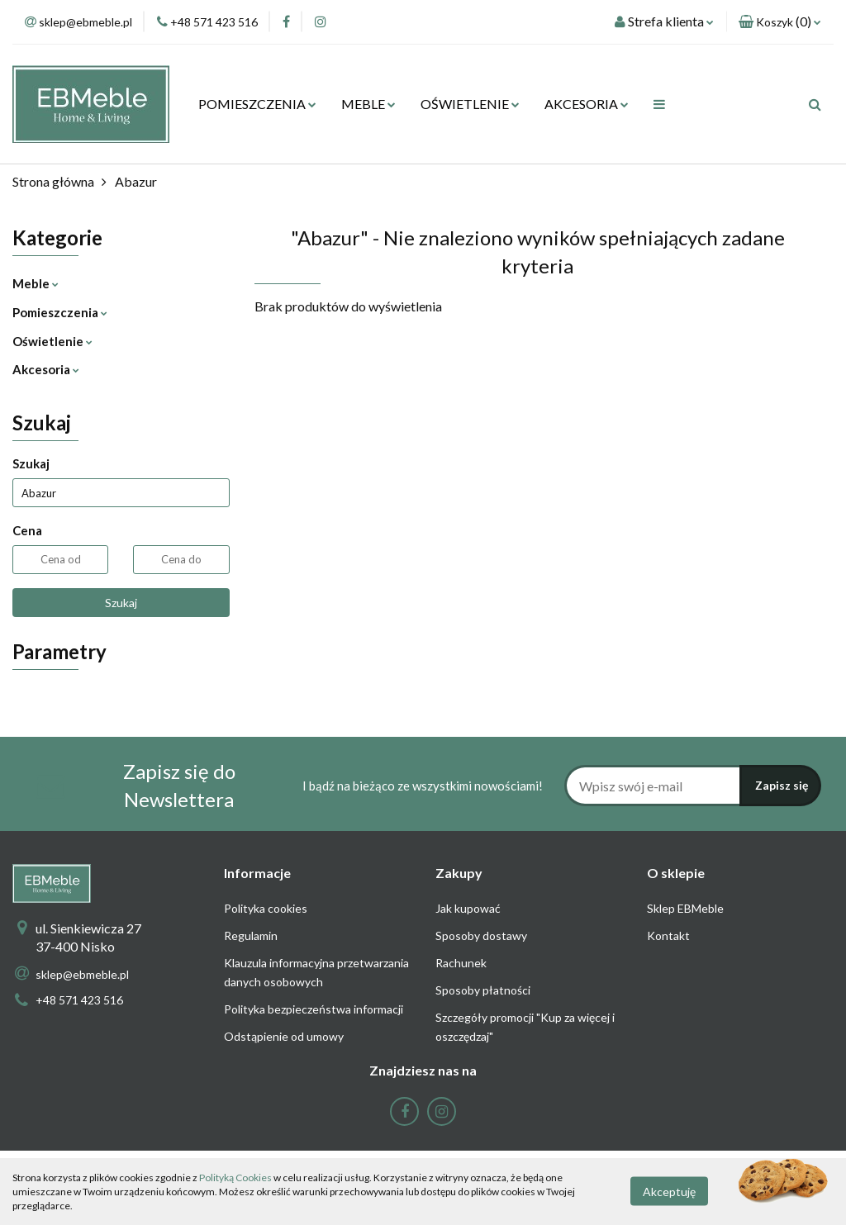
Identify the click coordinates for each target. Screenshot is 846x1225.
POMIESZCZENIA (257, 104)
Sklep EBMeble (685, 908)
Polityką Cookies (235, 1177)
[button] (780, 22)
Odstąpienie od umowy (284, 1036)
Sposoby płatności (482, 990)
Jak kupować (468, 908)
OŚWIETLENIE (470, 104)
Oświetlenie (52, 341)
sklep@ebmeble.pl (82, 974)
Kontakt (668, 935)
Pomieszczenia (59, 312)
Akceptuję (669, 1192)
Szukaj (121, 603)
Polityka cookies (265, 908)
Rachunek (461, 963)
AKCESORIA (586, 104)
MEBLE (368, 104)
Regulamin (251, 935)
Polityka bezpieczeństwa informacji (313, 1009)
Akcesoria (45, 369)
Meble (35, 283)
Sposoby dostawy (481, 935)
